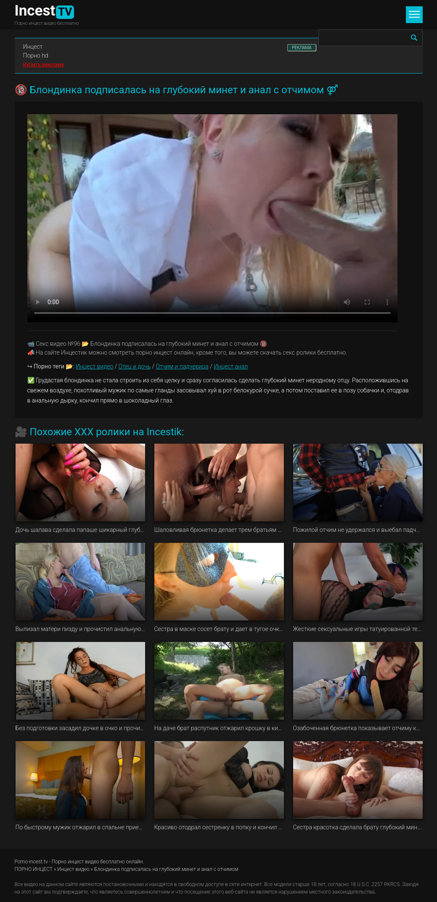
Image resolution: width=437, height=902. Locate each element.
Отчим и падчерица (182, 366)
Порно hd (35, 55)
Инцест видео (94, 366)
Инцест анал (231, 366)
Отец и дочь (135, 366)
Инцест (33, 46)
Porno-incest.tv (31, 862)
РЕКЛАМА (302, 47)
